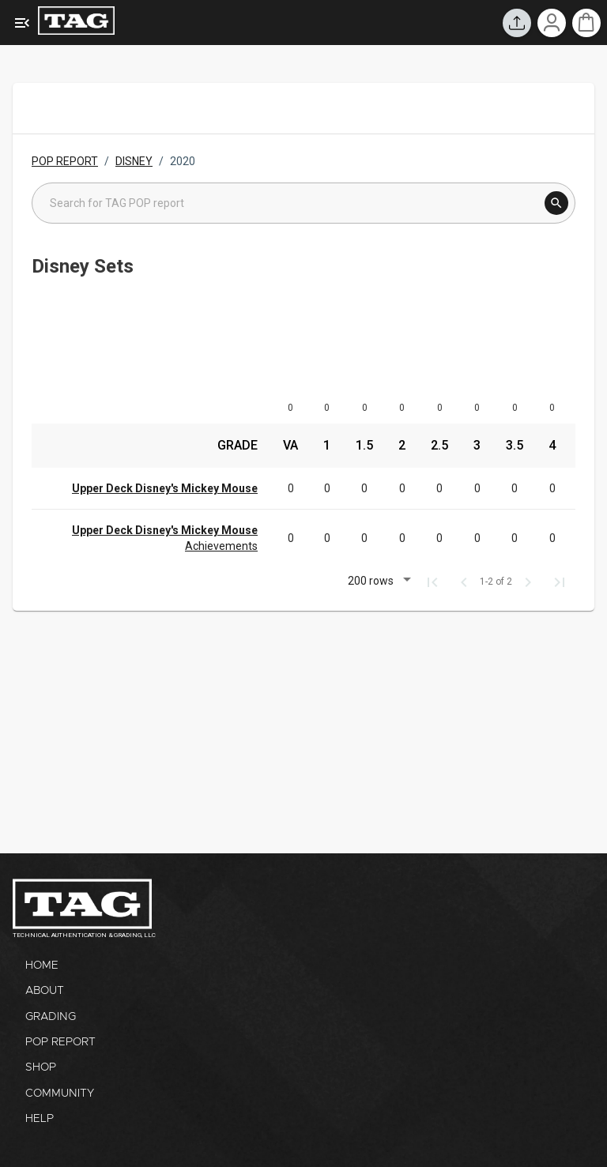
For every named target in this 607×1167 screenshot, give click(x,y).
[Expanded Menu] (22, 23)
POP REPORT (65, 161)
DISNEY (134, 161)
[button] (377, 582)
